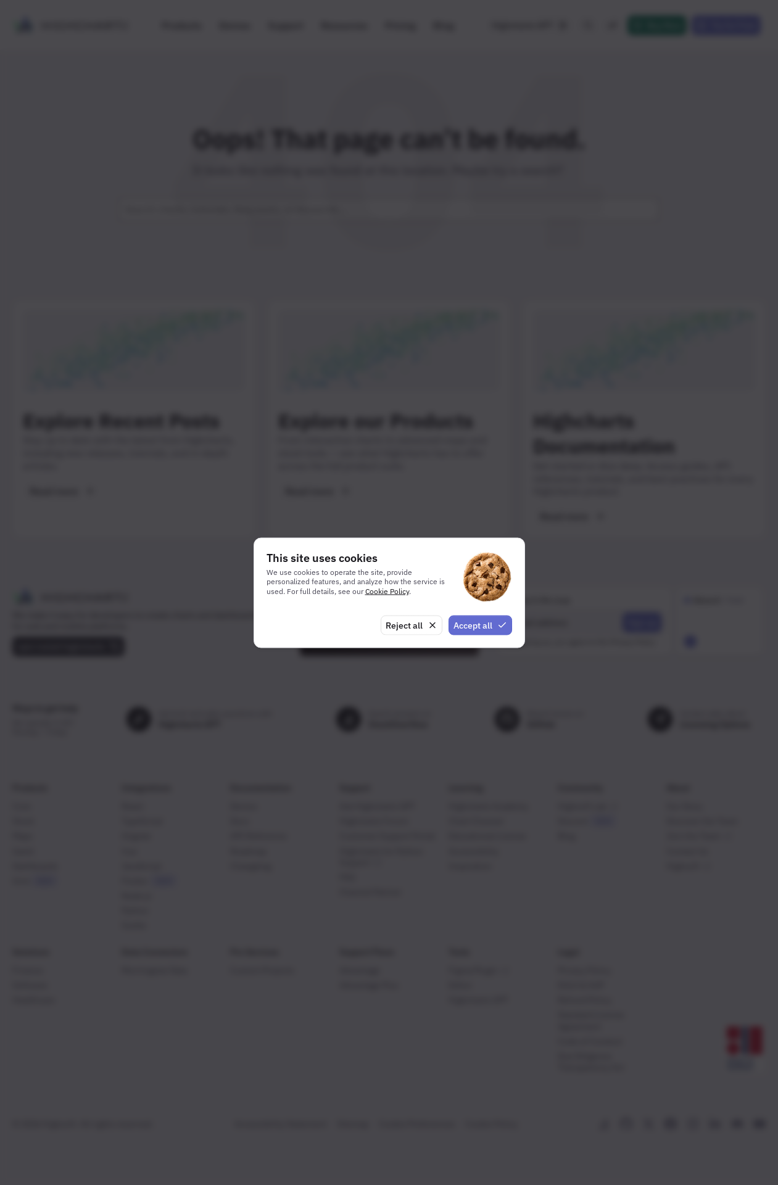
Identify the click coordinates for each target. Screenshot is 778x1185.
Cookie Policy (387, 591)
